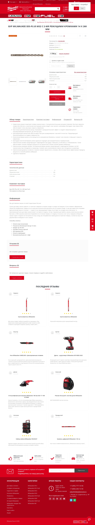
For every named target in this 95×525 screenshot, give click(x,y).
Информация (56, 119)
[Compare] (85, 35)
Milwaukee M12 (32, 486)
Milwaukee (61, 41)
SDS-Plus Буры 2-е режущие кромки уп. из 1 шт (22, 22)
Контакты (48, 4)
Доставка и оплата (76, 86)
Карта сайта (10, 510)
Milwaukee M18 (32, 493)
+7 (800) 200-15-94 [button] (76, 489)
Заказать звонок (67, 10)
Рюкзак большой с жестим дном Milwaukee (68, 395)
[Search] (58, 8)
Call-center (37, 456)
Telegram (71, 500)
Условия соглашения (13, 488)
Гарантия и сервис (76, 108)
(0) (64, 36)
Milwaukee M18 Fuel (34, 496)
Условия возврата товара (14, 498)
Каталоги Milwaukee (13, 493)
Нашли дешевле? (64, 53)
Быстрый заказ (57, 104)
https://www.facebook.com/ (50, 498)
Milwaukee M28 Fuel (34, 501)
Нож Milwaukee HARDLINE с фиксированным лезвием (26, 355)
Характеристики (28, 119)
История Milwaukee (38, 4)
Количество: (53, 84)
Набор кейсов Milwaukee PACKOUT (26, 439)
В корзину (57, 92)
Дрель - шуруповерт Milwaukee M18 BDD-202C (68, 355)
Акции (9, 513)
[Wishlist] (80, 35)
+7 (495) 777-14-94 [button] (76, 486)
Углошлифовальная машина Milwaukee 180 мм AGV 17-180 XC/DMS (26, 396)
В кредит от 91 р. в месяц (57, 98)
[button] (92, 227)
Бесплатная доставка (80, 456)
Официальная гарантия (18, 456)
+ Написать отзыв (17, 257)
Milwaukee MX (32, 503)
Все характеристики (80, 72)
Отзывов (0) (68, 119)
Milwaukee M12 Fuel (34, 488)
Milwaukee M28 (32, 498)
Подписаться (81, 470)
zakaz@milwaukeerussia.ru (78, 492)
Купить (70, 66)
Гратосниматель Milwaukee (26, 317)
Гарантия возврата (58, 456)
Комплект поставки (42, 119)
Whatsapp (74, 500)
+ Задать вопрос (16, 278)
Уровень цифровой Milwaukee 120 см (68, 439)
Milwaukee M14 (32, 491)
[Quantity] (54, 87)
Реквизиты (10, 496)
